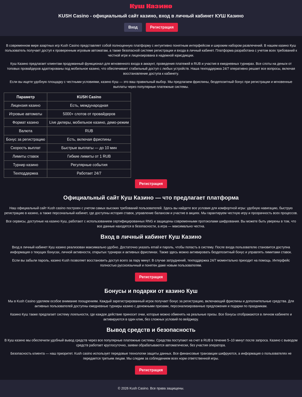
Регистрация (162, 27)
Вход (133, 27)
